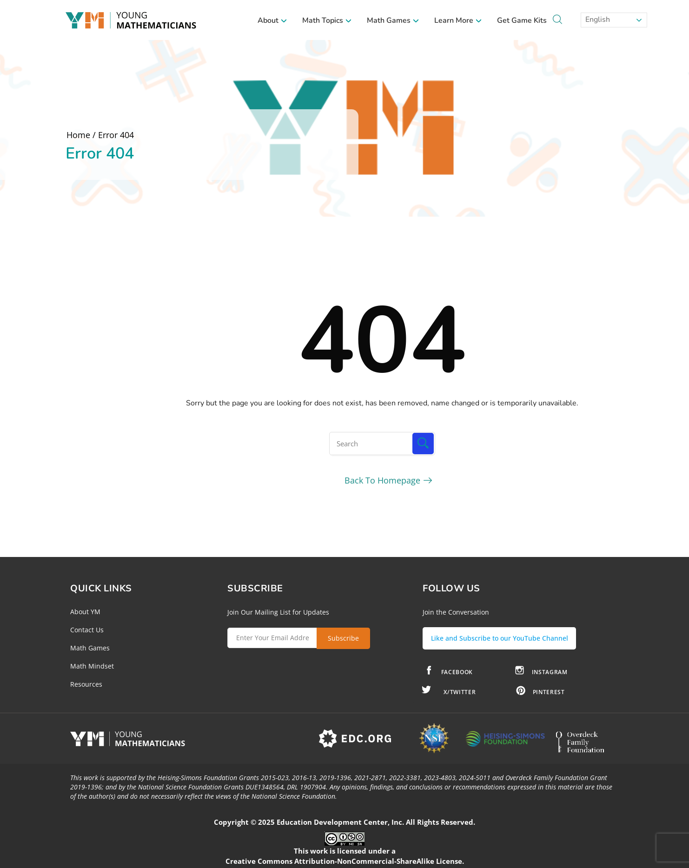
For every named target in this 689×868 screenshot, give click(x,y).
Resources (86, 684)
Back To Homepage (382, 480)
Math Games (393, 20)
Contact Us (87, 629)
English (596, 19)
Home (78, 134)
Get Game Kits (522, 20)
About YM (85, 611)
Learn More (458, 20)
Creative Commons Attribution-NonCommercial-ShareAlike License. (344, 858)
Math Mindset (92, 666)
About (272, 20)
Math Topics (327, 20)
